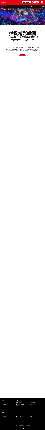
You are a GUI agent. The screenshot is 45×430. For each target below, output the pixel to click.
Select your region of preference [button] (31, 6)
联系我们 (22, 55)
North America (26, 2)
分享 (23, 428)
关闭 (42, 2)
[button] (43, 6)
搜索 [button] (34, 6)
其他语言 (36, 2)
